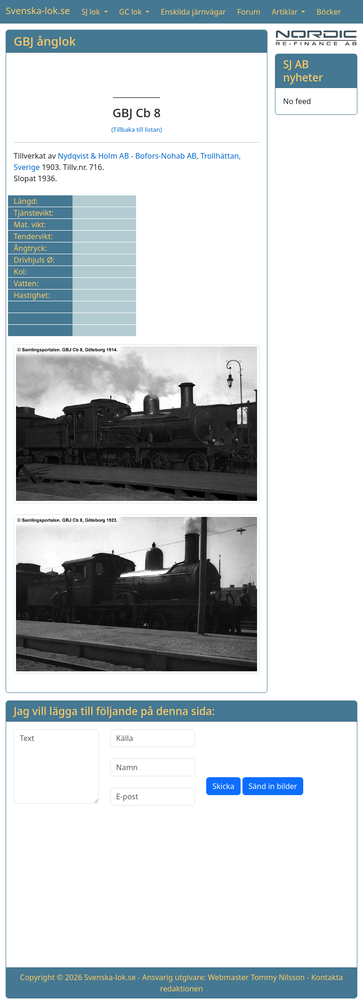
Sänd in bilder (273, 786)
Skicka (223, 786)
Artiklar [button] (285, 12)
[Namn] (152, 767)
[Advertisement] (181, 894)
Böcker (328, 12)
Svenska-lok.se (38, 10)
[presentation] (277, 747)
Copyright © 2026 (51, 977)
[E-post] (152, 796)
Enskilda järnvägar (193, 12)
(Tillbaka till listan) (136, 129)
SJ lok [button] (91, 12)
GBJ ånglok (45, 41)
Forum (248, 12)
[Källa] (152, 738)
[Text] (56, 766)
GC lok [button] (131, 12)
